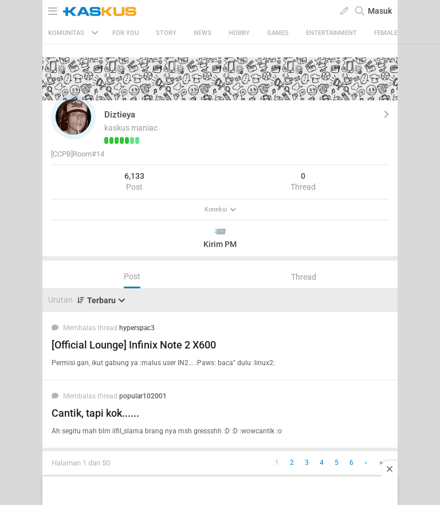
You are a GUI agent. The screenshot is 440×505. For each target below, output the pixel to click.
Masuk (380, 10)
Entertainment (331, 33)
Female (386, 33)
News (202, 33)
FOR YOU (125, 33)
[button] (73, 117)
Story (166, 33)
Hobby (239, 33)
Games (278, 33)
